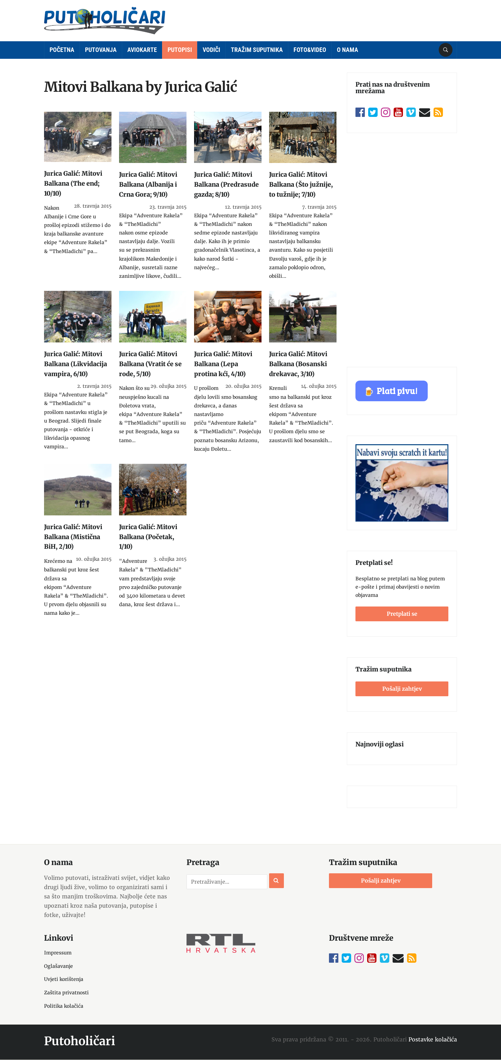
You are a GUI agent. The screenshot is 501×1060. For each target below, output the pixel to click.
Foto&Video (310, 49)
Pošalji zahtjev (402, 688)
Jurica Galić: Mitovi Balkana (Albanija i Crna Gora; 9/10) (148, 184)
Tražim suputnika (257, 49)
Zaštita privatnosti (66, 993)
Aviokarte (142, 49)
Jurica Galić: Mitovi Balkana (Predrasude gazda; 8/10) (226, 184)
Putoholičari (79, 1041)
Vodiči (211, 49)
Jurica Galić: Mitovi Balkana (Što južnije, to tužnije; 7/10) (301, 184)
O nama (347, 49)
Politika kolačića (63, 1006)
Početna (62, 49)
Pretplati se (402, 613)
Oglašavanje (58, 966)
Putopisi (180, 49)
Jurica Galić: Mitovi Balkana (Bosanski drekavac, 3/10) (298, 364)
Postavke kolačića (432, 1039)
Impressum (58, 953)
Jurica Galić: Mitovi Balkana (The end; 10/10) (73, 183)
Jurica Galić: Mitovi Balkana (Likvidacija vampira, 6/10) (75, 364)
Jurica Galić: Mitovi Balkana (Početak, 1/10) (148, 537)
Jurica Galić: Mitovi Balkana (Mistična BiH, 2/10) (73, 537)
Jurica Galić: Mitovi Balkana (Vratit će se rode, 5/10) (150, 364)
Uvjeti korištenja (63, 979)
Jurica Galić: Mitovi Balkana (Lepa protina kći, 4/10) (223, 364)
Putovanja (101, 49)
